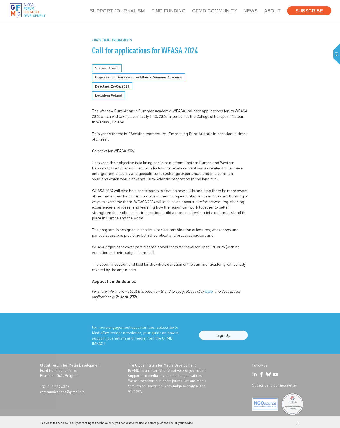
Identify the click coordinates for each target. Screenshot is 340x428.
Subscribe (309, 10)
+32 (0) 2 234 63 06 (55, 386)
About (272, 10)
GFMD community (214, 10)
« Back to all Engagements (112, 40)
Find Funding (168, 10)
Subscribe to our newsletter (274, 385)
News (250, 10)
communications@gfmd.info (62, 391)
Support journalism (117, 10)
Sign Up (223, 337)
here (209, 291)
